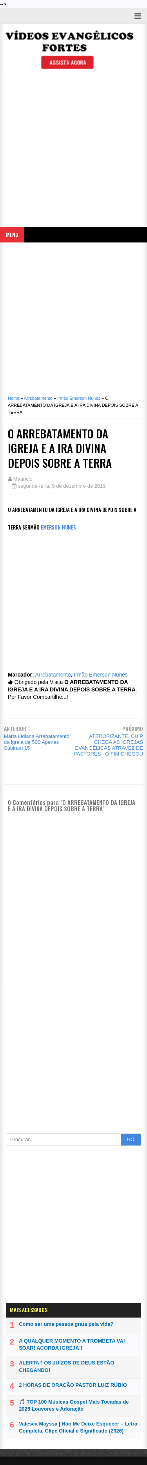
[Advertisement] (73, 151)
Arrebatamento (53, 675)
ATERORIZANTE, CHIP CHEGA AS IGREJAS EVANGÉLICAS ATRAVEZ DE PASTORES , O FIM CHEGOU (108, 745)
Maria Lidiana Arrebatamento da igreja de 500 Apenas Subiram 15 (36, 742)
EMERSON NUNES (58, 527)
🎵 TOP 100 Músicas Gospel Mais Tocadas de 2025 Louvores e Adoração (74, 1405)
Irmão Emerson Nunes (101, 675)
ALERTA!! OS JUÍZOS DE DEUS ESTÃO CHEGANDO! (66, 1366)
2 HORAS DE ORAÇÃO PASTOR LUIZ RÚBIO (73, 1385)
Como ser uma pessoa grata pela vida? (66, 1324)
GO (130, 1139)
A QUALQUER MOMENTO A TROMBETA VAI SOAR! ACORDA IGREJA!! (72, 1344)
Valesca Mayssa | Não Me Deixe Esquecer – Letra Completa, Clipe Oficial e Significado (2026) (78, 1427)
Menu (12, 234)
